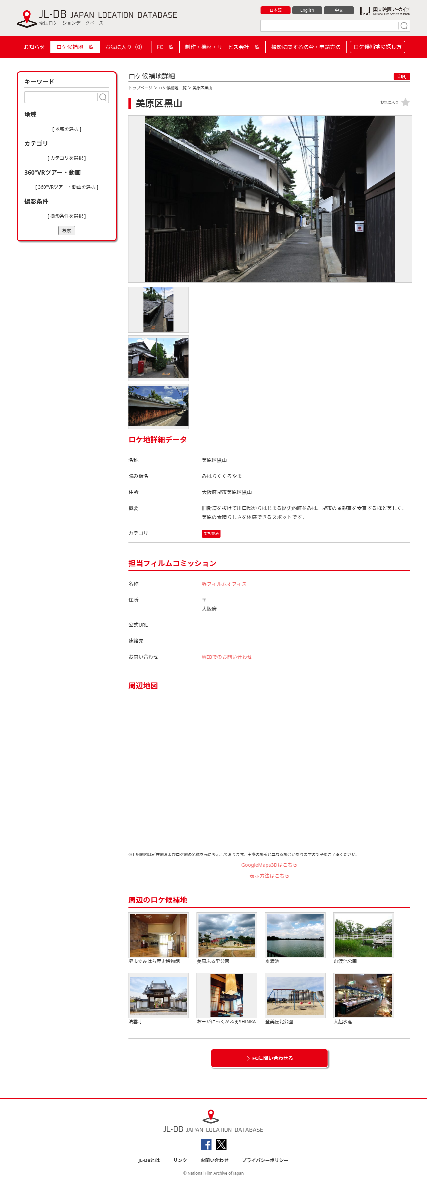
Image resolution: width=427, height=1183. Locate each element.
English (307, 10)
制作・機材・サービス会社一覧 (222, 47)
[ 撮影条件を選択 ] (67, 216)
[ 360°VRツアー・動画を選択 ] (66, 187)
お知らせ (34, 47)
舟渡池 (295, 938)
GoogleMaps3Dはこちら (269, 864)
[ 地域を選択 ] (66, 129)
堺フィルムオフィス (229, 583)
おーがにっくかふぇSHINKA (227, 999)
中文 (339, 10)
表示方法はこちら (270, 875)
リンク (180, 1160)
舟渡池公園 (364, 938)
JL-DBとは (149, 1160)
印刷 (402, 76)
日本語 (275, 10)
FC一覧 (165, 47)
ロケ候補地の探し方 (378, 46)
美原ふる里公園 (227, 938)
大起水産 (364, 999)
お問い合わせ (214, 1160)
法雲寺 (158, 999)
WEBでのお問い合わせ (227, 656)
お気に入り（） (125, 47)
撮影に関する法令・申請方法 (306, 47)
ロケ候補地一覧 (75, 47)
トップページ (140, 88)
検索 (66, 230)
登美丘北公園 (295, 999)
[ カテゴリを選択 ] (67, 158)
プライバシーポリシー (265, 1160)
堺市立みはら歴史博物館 (158, 938)
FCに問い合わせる (272, 1058)
